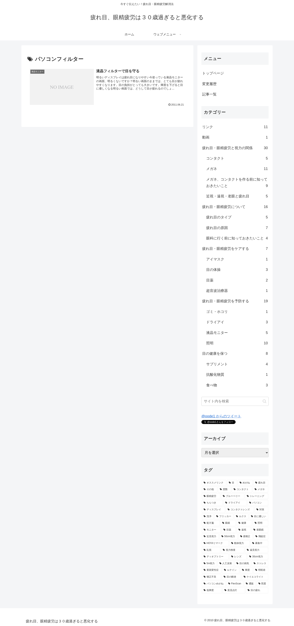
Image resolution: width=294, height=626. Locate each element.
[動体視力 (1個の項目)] (239, 543)
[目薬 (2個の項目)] (229, 530)
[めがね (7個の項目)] (245, 483)
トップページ (213, 73)
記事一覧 (209, 94)
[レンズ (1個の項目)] (238, 557)
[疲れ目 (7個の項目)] (260, 483)
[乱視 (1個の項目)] (211, 550)
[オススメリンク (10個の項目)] (214, 483)
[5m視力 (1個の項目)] (209, 564)
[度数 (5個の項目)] (224, 489)
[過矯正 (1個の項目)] (245, 537)
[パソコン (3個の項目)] (257, 503)
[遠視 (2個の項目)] (244, 530)
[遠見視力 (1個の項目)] (256, 550)
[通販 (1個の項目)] (250, 584)
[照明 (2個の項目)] (260, 523)
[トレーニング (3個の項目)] (256, 496)
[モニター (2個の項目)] (211, 530)
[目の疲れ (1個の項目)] (257, 590)
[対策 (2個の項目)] (261, 510)
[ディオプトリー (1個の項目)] (215, 557)
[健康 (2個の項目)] (244, 523)
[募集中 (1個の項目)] (259, 543)
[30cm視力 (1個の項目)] (257, 557)
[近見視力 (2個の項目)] (210, 537)
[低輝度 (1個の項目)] (212, 590)
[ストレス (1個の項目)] (260, 564)
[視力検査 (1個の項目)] (232, 550)
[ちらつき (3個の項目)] (212, 503)
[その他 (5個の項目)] (209, 489)
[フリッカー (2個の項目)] (223, 516)
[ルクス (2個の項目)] (241, 516)
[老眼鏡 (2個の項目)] (260, 530)
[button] (264, 401)
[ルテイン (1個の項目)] (230, 570)
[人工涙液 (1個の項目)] (226, 564)
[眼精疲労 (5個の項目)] (211, 496)
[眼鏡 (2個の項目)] (228, 523)
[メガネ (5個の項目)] (260, 489)
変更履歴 (209, 84)
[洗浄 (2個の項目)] (208, 516)
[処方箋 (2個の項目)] (211, 523)
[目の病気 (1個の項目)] (243, 564)
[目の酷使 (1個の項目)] (231, 577)
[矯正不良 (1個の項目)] (211, 577)
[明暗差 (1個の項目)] (260, 570)
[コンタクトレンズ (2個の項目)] (240, 510)
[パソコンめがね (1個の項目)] (214, 584)
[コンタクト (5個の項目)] (242, 489)
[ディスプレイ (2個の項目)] (213, 510)
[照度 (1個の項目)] (262, 584)
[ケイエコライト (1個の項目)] (255, 577)
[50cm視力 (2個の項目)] (229, 537)
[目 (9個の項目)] (232, 483)
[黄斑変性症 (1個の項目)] (211, 570)
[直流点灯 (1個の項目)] (234, 590)
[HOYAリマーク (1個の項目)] (215, 543)
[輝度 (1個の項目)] (246, 570)
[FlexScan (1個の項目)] (234, 584)
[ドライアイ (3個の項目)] (235, 503)
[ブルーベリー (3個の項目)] (232, 496)
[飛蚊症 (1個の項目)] (261, 537)
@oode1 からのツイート (221, 416)
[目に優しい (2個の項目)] (258, 516)
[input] (235, 401)
